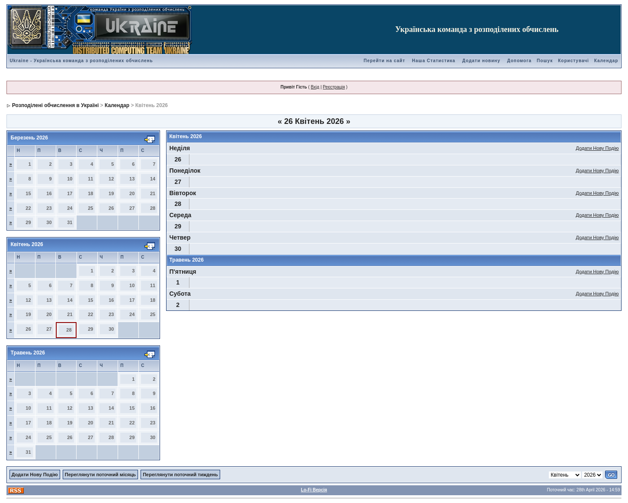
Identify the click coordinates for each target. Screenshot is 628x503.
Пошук (545, 60)
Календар (606, 60)
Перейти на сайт (384, 60)
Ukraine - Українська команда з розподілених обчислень (81, 60)
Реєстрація (334, 87)
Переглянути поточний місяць (100, 474)
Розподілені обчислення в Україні (55, 105)
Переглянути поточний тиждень (180, 474)
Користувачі (573, 60)
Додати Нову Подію (597, 148)
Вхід (315, 87)
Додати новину (481, 60)
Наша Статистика (433, 60)
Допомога (519, 60)
